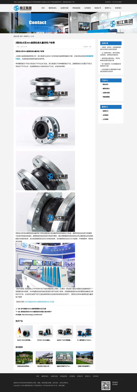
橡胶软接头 (53, 8)
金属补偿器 (64, 8)
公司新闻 (105, 119)
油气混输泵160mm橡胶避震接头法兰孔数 (39, 302)
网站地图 (62, 385)
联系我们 (118, 8)
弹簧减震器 (76, 8)
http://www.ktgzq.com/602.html (32, 314)
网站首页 (105, 84)
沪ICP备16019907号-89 (49, 385)
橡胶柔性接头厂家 (30, 385)
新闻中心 (108, 8)
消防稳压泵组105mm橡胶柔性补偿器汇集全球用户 (36, 311)
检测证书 (98, 8)
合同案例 (87, 8)
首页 (43, 8)
